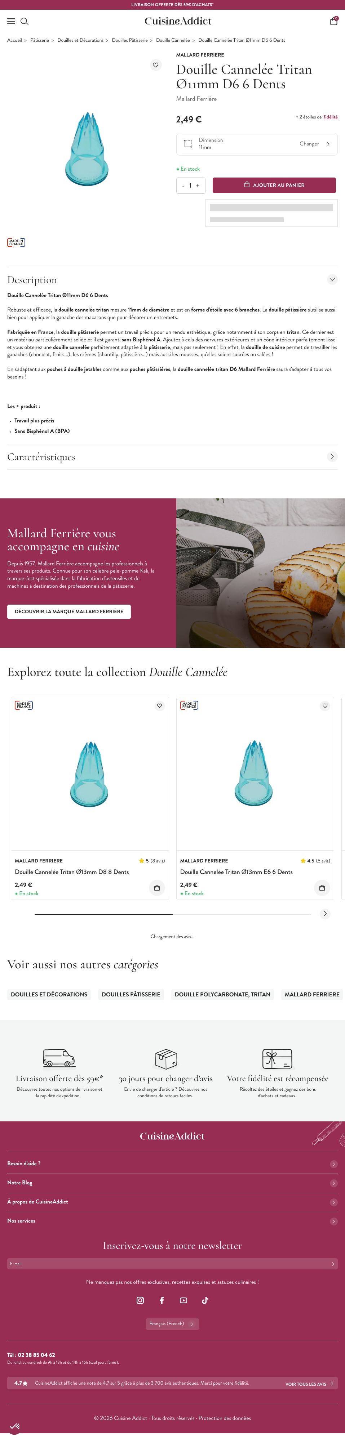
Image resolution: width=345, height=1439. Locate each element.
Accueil (14, 40)
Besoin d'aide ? (172, 1164)
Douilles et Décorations (80, 40)
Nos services (172, 1221)
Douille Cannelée (173, 40)
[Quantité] (190, 185)
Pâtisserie (39, 40)
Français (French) (172, 1324)
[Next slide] (325, 914)
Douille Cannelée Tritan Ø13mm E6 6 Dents (236, 872)
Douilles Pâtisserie (130, 40)
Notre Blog (172, 1183)
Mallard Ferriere (312, 995)
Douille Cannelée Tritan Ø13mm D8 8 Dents (72, 872)
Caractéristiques (172, 456)
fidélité (331, 117)
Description (172, 279)
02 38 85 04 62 (36, 1355)
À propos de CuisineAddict (172, 1202)
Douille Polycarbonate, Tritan (222, 995)
